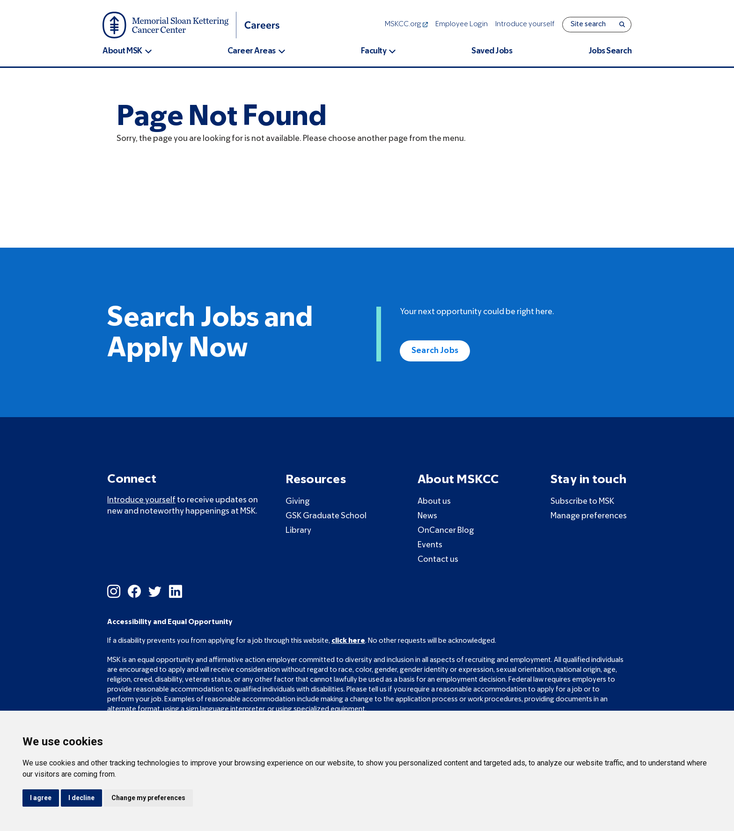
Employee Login (461, 24)
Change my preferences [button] (148, 798)
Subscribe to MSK (582, 502)
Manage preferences (588, 516)
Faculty (374, 51)
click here (348, 641)
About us (434, 502)
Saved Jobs (491, 51)
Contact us (438, 560)
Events (430, 545)
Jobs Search (610, 51)
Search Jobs (434, 351)
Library (298, 531)
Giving (297, 502)
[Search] (622, 24)
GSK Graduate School (326, 516)
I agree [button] (40, 798)
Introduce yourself (525, 24)
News (427, 516)
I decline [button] (81, 798)
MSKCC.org (406, 24)
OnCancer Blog (446, 531)
